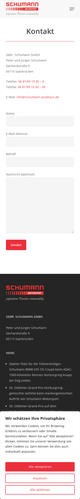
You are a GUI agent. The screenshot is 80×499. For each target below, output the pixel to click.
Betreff (40, 159)
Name (40, 119)
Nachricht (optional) (40, 203)
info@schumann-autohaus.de (38, 97)
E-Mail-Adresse (40, 139)
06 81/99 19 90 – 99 (31, 87)
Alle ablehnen (40, 490)
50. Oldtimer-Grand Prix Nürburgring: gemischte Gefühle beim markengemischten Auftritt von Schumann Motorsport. (41, 393)
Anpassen (40, 478)
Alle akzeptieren (40, 467)
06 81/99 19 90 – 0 (31, 81)
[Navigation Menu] (72, 9)
